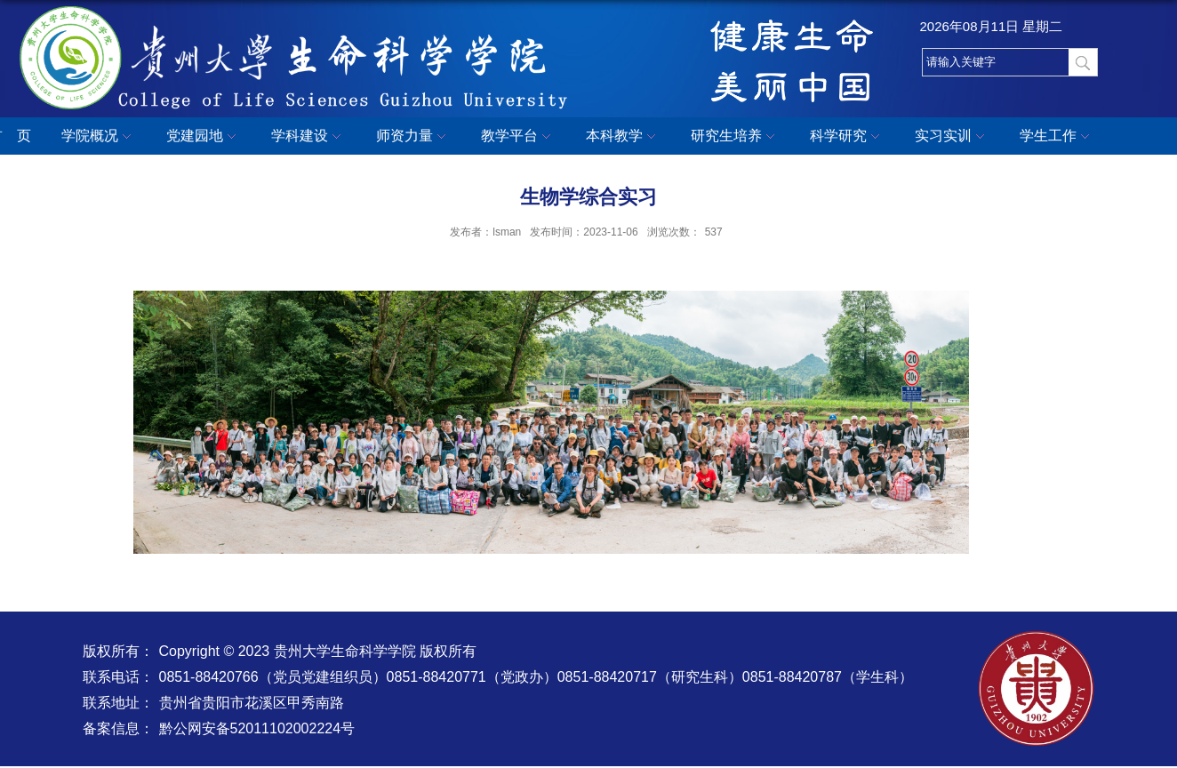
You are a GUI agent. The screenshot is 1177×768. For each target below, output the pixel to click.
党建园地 (203, 137)
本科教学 (623, 137)
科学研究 (847, 137)
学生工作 (1057, 137)
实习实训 (952, 137)
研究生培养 (735, 137)
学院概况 (98, 137)
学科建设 (308, 137)
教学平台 (518, 137)
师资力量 (413, 137)
